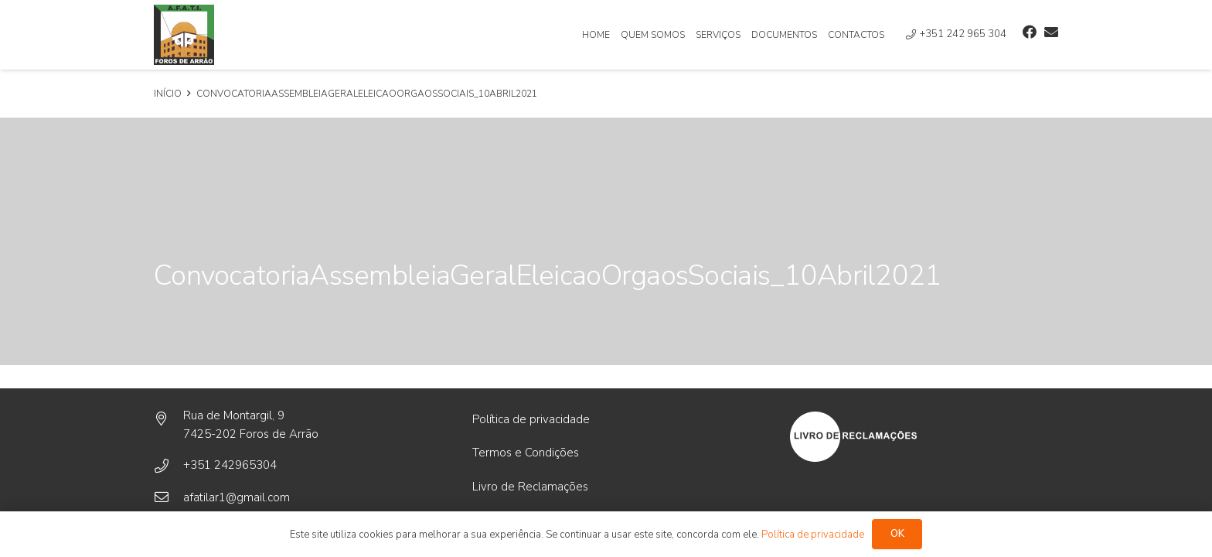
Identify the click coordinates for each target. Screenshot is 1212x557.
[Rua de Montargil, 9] (168, 419)
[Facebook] (1030, 32)
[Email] (1051, 32)
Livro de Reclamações (530, 486)
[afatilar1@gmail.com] (168, 497)
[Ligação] (184, 35)
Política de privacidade (531, 419)
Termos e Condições (525, 452)
